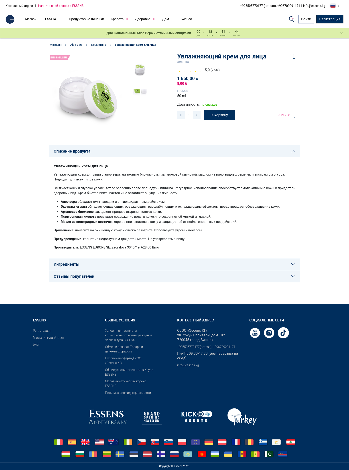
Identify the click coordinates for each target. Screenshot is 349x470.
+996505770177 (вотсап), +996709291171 (270, 6)
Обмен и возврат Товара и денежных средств (124, 349)
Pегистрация (42, 330)
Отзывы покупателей (74, 276)
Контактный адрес (19, 6)
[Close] (341, 33)
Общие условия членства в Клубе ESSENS (129, 372)
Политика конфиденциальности (128, 393)
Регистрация (330, 19)
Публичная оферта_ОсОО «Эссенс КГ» (123, 360)
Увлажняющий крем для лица (135, 44)
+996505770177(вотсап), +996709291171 (206, 347)
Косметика (98, 44)
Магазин (32, 19)
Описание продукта (72, 151)
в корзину (219, 115)
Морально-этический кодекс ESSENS (125, 383)
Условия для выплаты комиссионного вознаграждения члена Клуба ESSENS (128, 335)
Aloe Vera (76, 44)
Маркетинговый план (48, 337)
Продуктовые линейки (86, 19)
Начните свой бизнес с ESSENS (60, 6)
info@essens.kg (314, 6)
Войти (306, 19)
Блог (36, 344)
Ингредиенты (66, 264)
